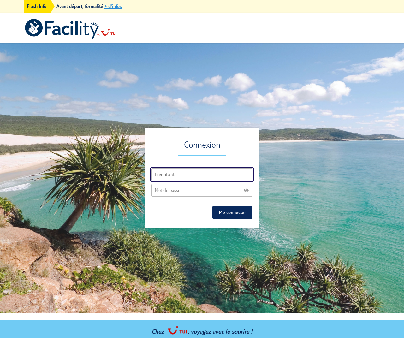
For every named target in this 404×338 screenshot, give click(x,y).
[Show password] (246, 190)
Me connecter (232, 212)
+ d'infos (113, 6)
